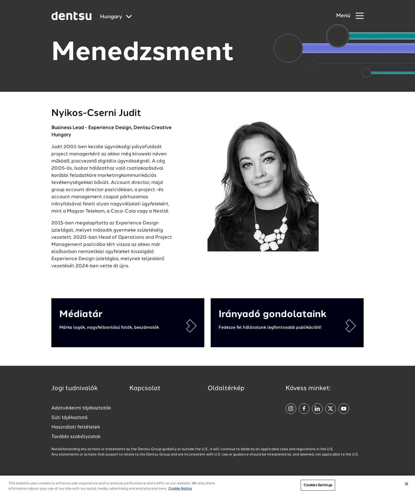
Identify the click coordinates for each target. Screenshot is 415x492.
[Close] (406, 486)
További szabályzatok (76, 436)
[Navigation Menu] (350, 16)
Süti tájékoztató (69, 417)
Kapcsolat (145, 388)
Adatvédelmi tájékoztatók (81, 408)
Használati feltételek (75, 427)
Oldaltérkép (226, 388)
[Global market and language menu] (116, 17)
